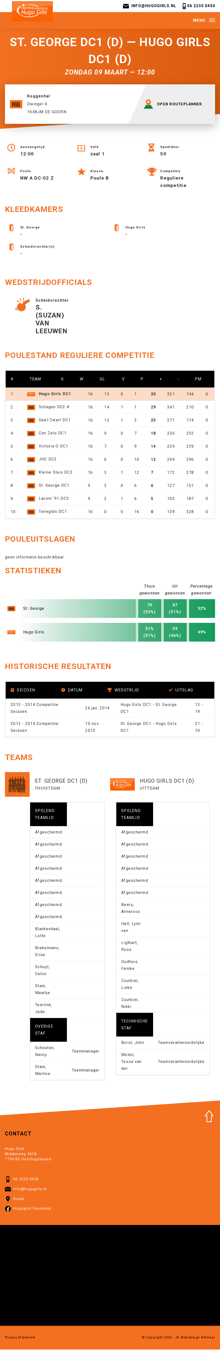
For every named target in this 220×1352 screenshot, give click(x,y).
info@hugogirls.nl (149, 7)
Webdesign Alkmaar (198, 1340)
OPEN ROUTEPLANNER (174, 106)
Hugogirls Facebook (28, 1211)
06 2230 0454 (198, 7)
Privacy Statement (20, 1340)
